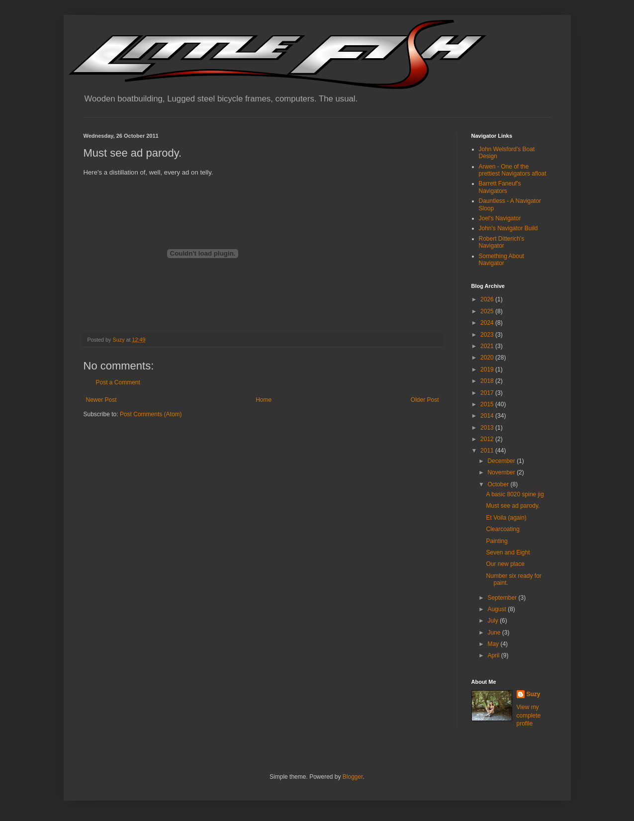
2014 (487, 415)
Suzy (534, 694)
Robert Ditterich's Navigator (502, 242)
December (502, 460)
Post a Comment (118, 382)
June (494, 632)
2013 (487, 427)
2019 (487, 369)
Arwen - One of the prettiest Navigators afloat (512, 170)
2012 (487, 439)
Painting (496, 541)
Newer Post (101, 399)
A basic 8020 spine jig (514, 494)
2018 (487, 380)
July (493, 620)
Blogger (353, 776)
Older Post (425, 399)
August (497, 609)
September (502, 597)
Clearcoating (502, 529)
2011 (487, 450)
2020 (487, 357)
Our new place (505, 563)
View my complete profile (529, 716)
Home (264, 399)
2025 (487, 311)
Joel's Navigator (500, 218)
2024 (487, 322)
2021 (487, 346)
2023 (487, 334)
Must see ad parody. (513, 505)
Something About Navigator (501, 260)
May (493, 643)
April (494, 655)
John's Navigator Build (508, 228)
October (498, 484)
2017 (487, 392)
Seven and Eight (508, 552)
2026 (487, 299)
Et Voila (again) (506, 517)
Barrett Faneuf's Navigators (500, 187)
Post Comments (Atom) (151, 414)
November (502, 472)
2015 (487, 404)
